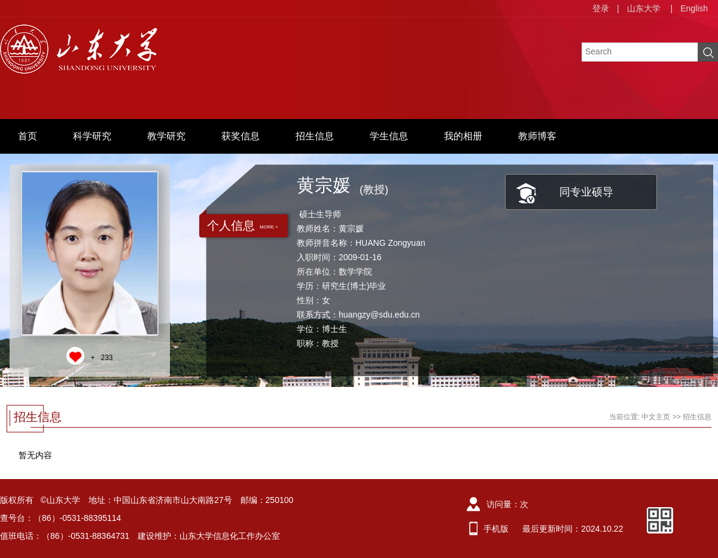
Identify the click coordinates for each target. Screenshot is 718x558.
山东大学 (644, 8)
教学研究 (166, 136)
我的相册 (463, 136)
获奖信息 (240, 136)
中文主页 (655, 417)
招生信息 (315, 136)
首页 (27, 136)
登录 (600, 8)
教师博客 (537, 136)
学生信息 (389, 136)
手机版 (496, 528)
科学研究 (92, 136)
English (694, 8)
